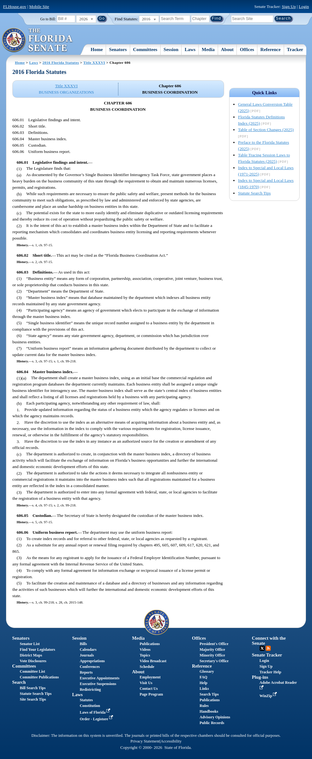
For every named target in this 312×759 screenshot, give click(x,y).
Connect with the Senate (269, 640)
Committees (145, 49)
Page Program (151, 694)
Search (19, 682)
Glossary (207, 671)
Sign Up (289, 6)
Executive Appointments (99, 678)
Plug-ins (260, 677)
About (227, 49)
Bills (83, 644)
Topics (145, 655)
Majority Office (212, 649)
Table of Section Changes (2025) (266, 129)
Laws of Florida (95, 712)
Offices (247, 49)
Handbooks (209, 711)
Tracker (295, 49)
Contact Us (149, 688)
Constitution (90, 705)
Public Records (212, 723)
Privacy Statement (145, 741)
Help (204, 683)
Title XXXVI (94, 62)
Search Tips (209, 694)
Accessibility (171, 741)
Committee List (32, 671)
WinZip (269, 696)
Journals (87, 655)
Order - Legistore (97, 719)
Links (204, 688)
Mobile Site (39, 6)
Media (208, 49)
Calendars (88, 649)
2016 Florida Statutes (61, 62)
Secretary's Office (214, 661)
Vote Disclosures (33, 661)
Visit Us (146, 683)
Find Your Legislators (37, 649)
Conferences (90, 666)
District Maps (31, 655)
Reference (270, 49)
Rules (204, 705)
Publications (150, 644)
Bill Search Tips (32, 688)
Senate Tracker (267, 654)
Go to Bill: (48, 19)
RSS (268, 648)
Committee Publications (39, 677)
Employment (150, 677)
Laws (190, 49)
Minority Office (212, 655)
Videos (145, 649)
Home (97, 49)
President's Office (214, 644)
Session (170, 49)
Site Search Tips (33, 699)
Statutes (86, 700)
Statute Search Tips (254, 193)
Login (304, 6)
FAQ (203, 677)
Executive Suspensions (98, 684)
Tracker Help (271, 672)
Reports (86, 672)
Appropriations (92, 661)
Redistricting (90, 689)
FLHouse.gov (14, 6)
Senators (118, 49)
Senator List (30, 644)
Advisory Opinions (215, 717)
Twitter (262, 648)
